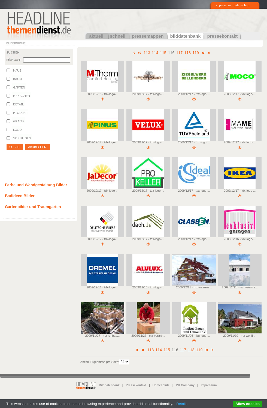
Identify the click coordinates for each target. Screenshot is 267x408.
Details (181, 404)
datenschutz (242, 5)
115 (163, 53)
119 (195, 53)
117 (179, 53)
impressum (223, 5)
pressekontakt (222, 36)
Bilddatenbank (109, 385)
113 (147, 53)
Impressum (209, 385)
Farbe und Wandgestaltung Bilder (36, 185)
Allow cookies (247, 404)
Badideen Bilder (20, 196)
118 (187, 53)
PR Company (185, 385)
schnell (117, 36)
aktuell (96, 36)
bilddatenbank (185, 36)
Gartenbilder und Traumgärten (33, 207)
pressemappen (147, 36)
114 (155, 53)
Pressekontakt (136, 385)
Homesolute (161, 385)
